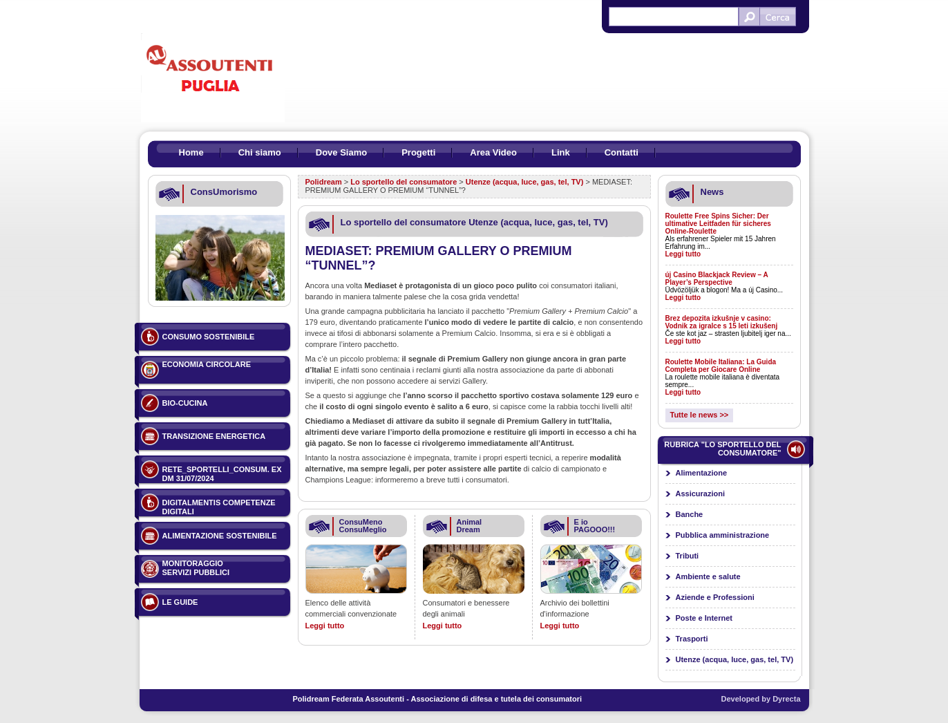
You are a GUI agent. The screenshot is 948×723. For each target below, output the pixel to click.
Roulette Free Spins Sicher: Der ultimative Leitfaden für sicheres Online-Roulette (718, 223)
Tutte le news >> (699, 415)
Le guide (180, 602)
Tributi (687, 556)
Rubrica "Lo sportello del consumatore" (722, 448)
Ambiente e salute (708, 576)
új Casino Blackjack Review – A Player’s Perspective (716, 278)
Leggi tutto (325, 625)
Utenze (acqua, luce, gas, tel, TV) (525, 182)
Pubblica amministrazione (723, 535)
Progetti (418, 152)
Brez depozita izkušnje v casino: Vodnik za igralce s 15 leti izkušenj (721, 322)
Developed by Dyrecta (761, 699)
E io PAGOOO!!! (595, 526)
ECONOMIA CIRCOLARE (207, 364)
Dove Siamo (341, 152)
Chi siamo (259, 152)
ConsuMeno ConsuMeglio (363, 526)
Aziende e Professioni (715, 597)
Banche (689, 514)
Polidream (323, 182)
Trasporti (692, 639)
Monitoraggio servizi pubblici (196, 567)
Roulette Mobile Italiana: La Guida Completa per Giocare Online (721, 365)
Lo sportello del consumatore (403, 182)
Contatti (621, 152)
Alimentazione (702, 473)
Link (560, 152)
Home (191, 152)
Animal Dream (469, 526)
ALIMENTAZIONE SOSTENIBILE (219, 536)
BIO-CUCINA (185, 403)
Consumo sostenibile (208, 336)
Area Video (493, 152)
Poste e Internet (704, 618)
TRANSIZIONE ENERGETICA (214, 436)
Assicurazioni (701, 493)
